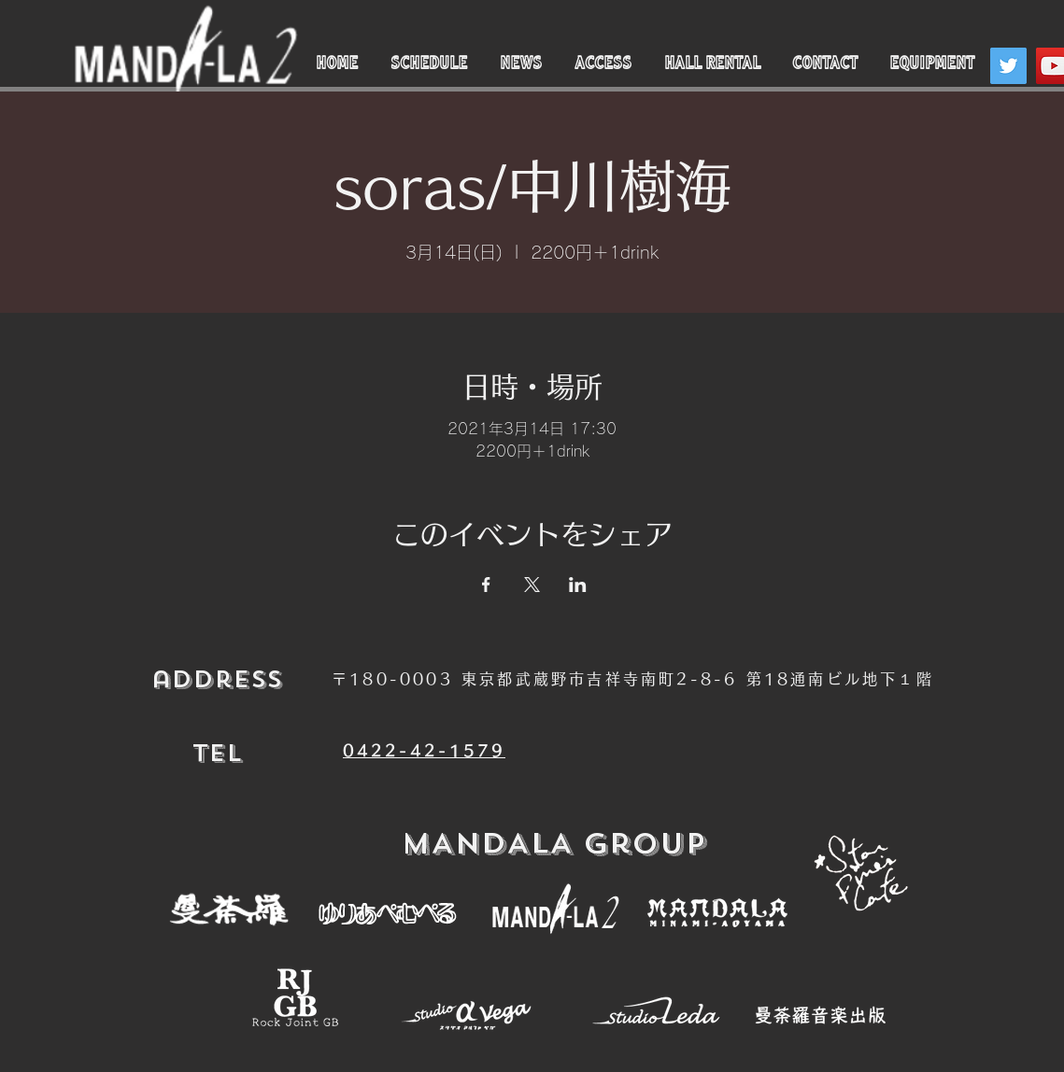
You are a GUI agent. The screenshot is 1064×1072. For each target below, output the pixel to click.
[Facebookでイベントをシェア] (486, 584)
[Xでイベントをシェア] (532, 584)
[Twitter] (1008, 66)
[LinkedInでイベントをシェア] (578, 584)
